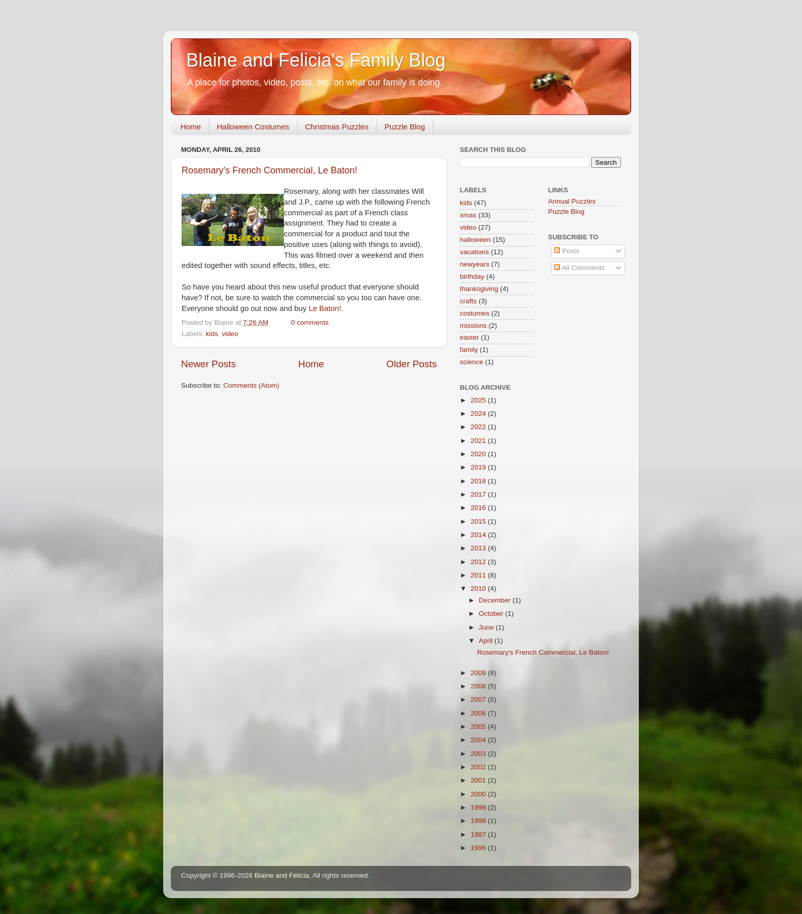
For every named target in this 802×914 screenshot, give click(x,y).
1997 (479, 834)
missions (473, 325)
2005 (479, 726)
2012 (479, 562)
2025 (479, 400)
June (487, 627)
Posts (567, 251)
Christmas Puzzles (337, 126)
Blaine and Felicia (282, 875)
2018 (479, 481)
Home (191, 126)
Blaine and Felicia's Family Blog (315, 60)
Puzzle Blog (405, 126)
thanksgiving (479, 289)
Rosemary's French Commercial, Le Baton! (270, 170)
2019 (479, 467)
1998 (479, 820)
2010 (479, 588)
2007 (479, 699)
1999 (479, 807)
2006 (479, 713)
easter (469, 337)
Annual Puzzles (572, 201)
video (230, 334)
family (469, 349)
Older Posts (411, 364)
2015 (479, 521)
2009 (479, 673)
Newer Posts (208, 364)
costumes (474, 313)
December (496, 600)
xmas (468, 215)
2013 (479, 548)
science (471, 362)
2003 (479, 753)
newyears (474, 264)
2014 (479, 535)
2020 (479, 454)
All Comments (579, 268)
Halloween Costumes (253, 126)
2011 (479, 575)
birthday (472, 276)
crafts (468, 301)
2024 (479, 413)
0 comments (310, 322)
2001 (479, 780)
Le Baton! (324, 308)
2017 (479, 494)
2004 (479, 740)
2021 (479, 440)
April (487, 640)
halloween (475, 239)
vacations (474, 252)
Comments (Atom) (252, 385)
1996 (479, 848)
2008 (479, 686)
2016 (479, 507)
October (492, 613)
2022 (479, 427)
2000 (479, 794)
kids (212, 334)
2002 (479, 767)
